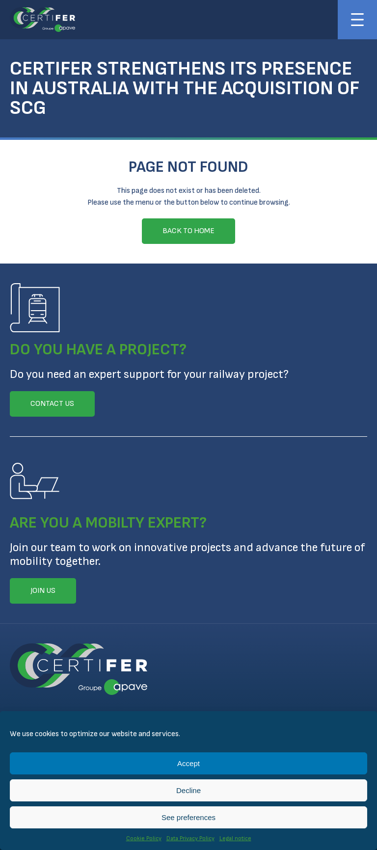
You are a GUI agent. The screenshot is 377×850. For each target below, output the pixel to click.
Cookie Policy (144, 838)
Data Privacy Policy (190, 838)
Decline (188, 790)
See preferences (188, 817)
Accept (188, 763)
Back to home (188, 231)
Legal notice (235, 838)
